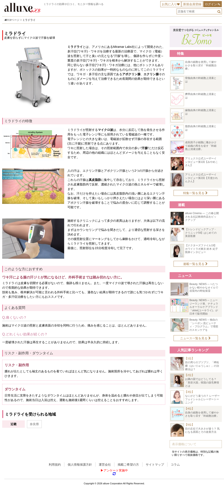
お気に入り (169, 4)
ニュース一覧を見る (195, 338)
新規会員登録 (192, 4)
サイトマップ (155, 464)
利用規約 (55, 464)
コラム (175, 464)
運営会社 (105, 464)
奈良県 (34, 424)
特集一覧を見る (195, 193)
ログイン (211, 4)
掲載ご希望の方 (128, 464)
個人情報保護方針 (80, 464)
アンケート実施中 (116, 470)
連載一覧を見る (195, 264)
